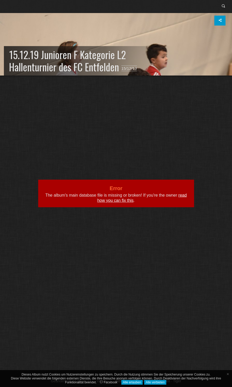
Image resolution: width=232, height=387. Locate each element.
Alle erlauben (132, 382)
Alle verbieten (155, 382)
